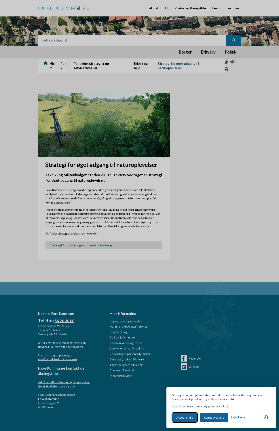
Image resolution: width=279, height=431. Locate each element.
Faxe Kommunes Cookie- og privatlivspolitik (200, 406)
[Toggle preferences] (239, 417)
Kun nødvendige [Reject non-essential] (214, 417)
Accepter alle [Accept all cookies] (184, 417)
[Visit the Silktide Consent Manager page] (265, 417)
